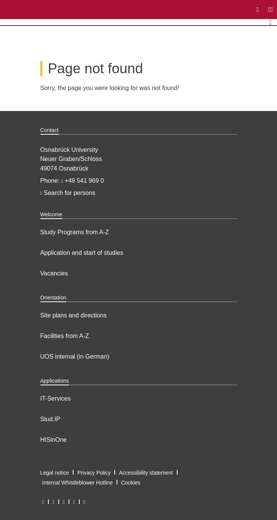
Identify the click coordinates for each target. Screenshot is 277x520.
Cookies (131, 483)
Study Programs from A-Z (74, 232)
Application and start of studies (81, 253)
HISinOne (53, 439)
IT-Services (55, 398)
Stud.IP (50, 419)
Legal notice (54, 473)
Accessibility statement (146, 473)
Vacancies (54, 273)
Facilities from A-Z (64, 336)
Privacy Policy (93, 473)
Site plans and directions (73, 315)
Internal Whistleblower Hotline (77, 483)
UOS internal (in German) (74, 356)
